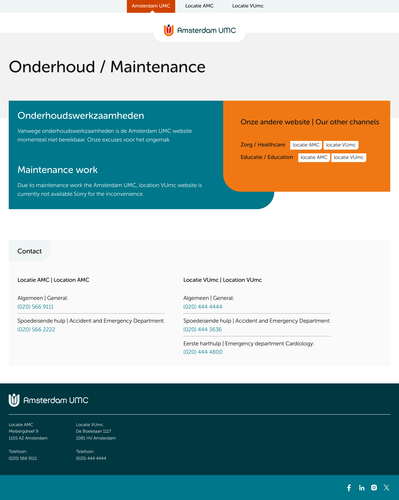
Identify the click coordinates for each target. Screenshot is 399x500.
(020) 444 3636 (202, 330)
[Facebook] (349, 487)
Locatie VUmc (248, 6)
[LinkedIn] (361, 487)
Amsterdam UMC (151, 6)
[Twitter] (386, 487)
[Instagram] (374, 487)
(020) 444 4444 (202, 307)
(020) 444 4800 (203, 352)
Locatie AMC (199, 6)
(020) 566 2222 (36, 330)
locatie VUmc (341, 145)
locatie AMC (306, 145)
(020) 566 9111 (35, 307)
